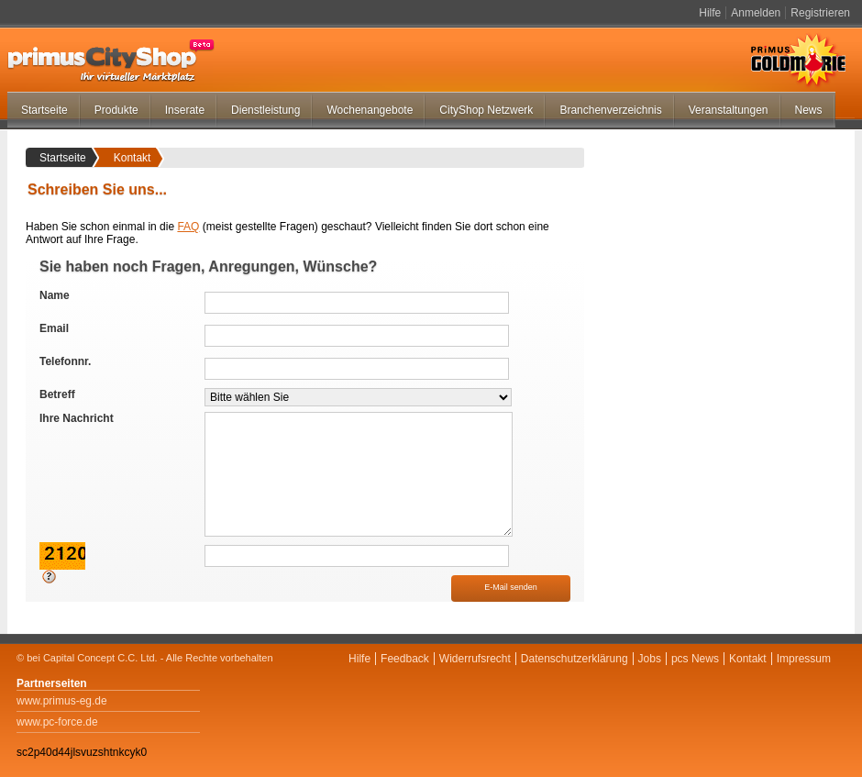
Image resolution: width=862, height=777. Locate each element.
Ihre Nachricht (76, 418)
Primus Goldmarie (798, 60)
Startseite (44, 110)
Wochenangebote (369, 110)
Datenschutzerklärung (574, 658)
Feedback (405, 658)
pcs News (695, 658)
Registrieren (820, 12)
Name (54, 295)
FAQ (188, 226)
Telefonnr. (65, 361)
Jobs (649, 658)
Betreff (57, 394)
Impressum (804, 658)
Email (54, 328)
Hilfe (710, 12)
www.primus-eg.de (62, 700)
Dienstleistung (265, 110)
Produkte (116, 110)
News (809, 110)
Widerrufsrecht (475, 658)
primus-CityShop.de (111, 60)
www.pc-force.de (57, 722)
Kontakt (748, 658)
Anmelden (755, 12)
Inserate (184, 110)
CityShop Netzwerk (486, 110)
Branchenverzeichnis (610, 110)
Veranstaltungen (728, 110)
